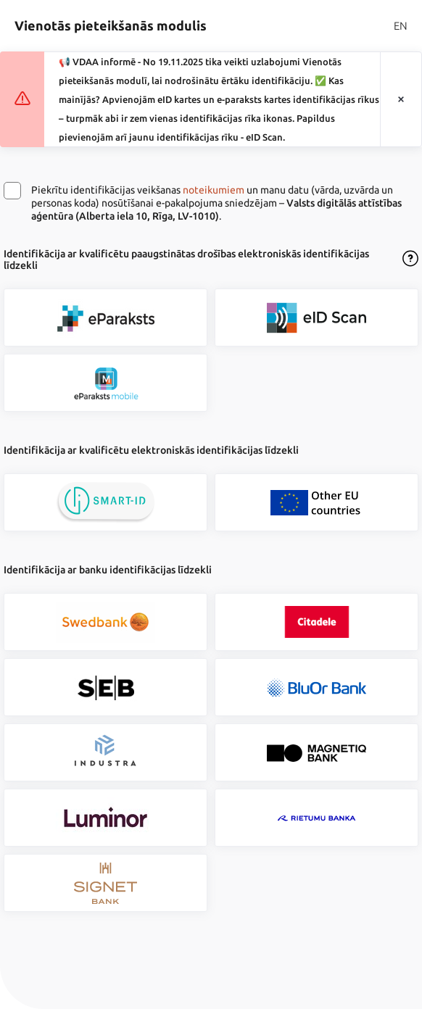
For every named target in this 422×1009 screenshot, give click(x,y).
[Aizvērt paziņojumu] (401, 100)
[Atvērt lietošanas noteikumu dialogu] (410, 259)
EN (400, 26)
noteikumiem (213, 190)
